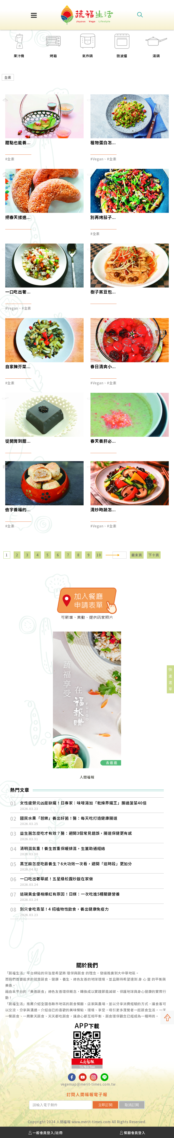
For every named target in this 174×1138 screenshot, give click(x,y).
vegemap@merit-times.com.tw (88, 1084)
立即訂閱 (105, 1105)
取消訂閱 (132, 1105)
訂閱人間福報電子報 (87, 1094)
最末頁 (136, 554)
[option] (51, 48)
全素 (8, 77)
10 (99, 554)
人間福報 (87, 777)
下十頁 (153, 554)
